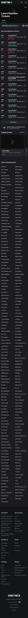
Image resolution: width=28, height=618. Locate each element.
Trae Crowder (4, 477)
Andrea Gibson (19, 175)
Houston (3, 550)
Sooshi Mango (4, 450)
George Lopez (18, 265)
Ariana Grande (18, 530)
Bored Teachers (5, 205)
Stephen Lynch (5, 456)
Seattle (3, 548)
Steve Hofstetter (5, 459)
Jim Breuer (3, 301)
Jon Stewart (4, 316)
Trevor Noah (18, 477)
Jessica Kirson (18, 298)
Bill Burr (3, 199)
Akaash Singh (18, 166)
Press (2, 572)
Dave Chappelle (19, 238)
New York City (5, 552)
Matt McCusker (5, 373)
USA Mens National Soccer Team (6, 524)
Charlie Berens (4, 214)
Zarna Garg (18, 498)
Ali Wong (17, 172)
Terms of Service (14, 607)
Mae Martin (18, 355)
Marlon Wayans (5, 367)
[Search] (22, 2)
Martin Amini (18, 367)
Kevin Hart (3, 334)
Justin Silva (4, 325)
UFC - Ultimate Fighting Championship (7, 534)
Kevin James (18, 334)
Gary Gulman (18, 262)
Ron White (17, 427)
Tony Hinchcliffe (19, 474)
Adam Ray (3, 166)
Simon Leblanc (18, 441)
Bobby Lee (18, 202)
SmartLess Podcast (6, 444)
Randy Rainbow (5, 415)
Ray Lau (17, 415)
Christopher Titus (5, 223)
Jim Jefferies (4, 304)
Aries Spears (18, 184)
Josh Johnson (4, 322)
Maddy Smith (4, 355)
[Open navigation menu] (26, 2)
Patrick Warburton (19, 400)
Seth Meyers (4, 438)
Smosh (17, 444)
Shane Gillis (18, 438)
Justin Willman (18, 325)
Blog (2, 567)
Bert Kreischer (18, 196)
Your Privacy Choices (13, 602)
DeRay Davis (18, 244)
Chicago (3, 555)
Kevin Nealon (18, 337)
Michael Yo (18, 379)
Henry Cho (3, 277)
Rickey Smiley (18, 418)
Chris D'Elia (18, 217)
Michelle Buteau (5, 382)
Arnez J (3, 187)
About (2, 565)
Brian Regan (18, 208)
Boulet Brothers (19, 205)
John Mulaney (4, 313)
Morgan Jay (4, 388)
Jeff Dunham (4, 292)
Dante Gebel (18, 235)
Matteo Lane (4, 376)
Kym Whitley (18, 340)
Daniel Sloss (18, 232)
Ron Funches (4, 427)
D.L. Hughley (4, 232)
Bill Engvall (17, 199)
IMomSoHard (18, 280)
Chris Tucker (18, 220)
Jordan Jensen (19, 316)
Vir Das (17, 483)
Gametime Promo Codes (5, 575)
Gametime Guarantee (20, 567)
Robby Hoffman (5, 424)
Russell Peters (18, 430)
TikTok (16, 543)
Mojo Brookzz (18, 385)
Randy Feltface (19, 412)
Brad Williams (4, 208)
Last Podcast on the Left (21, 343)
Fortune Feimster (5, 259)
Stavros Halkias (5, 453)
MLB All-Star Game (6, 518)
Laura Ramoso (4, 346)
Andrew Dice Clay (5, 178)
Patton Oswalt (4, 403)
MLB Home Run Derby (6, 521)
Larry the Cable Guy (6, 343)
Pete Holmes (4, 406)
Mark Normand (18, 364)
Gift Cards (3, 579)
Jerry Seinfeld (4, 298)
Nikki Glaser (4, 397)
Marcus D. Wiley (5, 361)
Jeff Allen (3, 289)
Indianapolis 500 (5, 527)
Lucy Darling (18, 352)
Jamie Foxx (4, 283)
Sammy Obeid (4, 436)
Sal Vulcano (18, 433)
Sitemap (14, 610)
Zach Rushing (4, 495)
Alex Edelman (4, 169)
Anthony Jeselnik (5, 181)
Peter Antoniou (19, 406)
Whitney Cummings (20, 489)
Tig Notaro (18, 468)
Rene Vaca (4, 418)
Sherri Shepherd (5, 441)
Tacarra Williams (5, 465)
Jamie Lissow (18, 283)
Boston (3, 557)
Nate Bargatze (18, 391)
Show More (14, 122)
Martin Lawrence (5, 370)
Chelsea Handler (5, 217)
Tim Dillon (17, 471)
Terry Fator (18, 465)
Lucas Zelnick (4, 352)
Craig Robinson (5, 229)
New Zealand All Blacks (5, 530)
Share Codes (18, 572)
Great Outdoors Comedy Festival (7, 271)
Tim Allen (3, 471)
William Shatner (19, 492)
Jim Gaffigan (18, 301)
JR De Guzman (18, 322)
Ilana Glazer (18, 277)
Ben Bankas (18, 193)
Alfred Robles (18, 169)
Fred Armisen (18, 259)
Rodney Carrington (20, 424)
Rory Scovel (4, 430)
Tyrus (16, 480)
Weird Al (3, 489)
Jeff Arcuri (17, 289)
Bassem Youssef (19, 190)
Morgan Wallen (19, 523)
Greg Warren (18, 271)
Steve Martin (18, 459)
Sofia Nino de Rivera (6, 447)
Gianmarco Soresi (5, 268)
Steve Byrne (18, 456)
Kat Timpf (17, 328)
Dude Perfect (18, 250)
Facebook (17, 550)
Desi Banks (18, 247)
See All (23, 132)
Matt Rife (17, 373)
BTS (16, 518)
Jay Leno (17, 286)
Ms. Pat (17, 388)
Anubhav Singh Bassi (6, 184)
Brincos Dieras (4, 211)
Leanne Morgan (19, 346)
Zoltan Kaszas (4, 501)
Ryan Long (3, 433)
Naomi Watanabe (5, 391)
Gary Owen (4, 265)
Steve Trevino (4, 462)
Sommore (17, 447)
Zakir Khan (3, 498)
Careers (3, 570)
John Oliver (18, 313)
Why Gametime (5, 584)
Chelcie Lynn (18, 214)
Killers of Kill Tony (5, 340)
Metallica (17, 528)
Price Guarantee (19, 570)
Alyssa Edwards (5, 175)
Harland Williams (5, 274)
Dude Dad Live (5, 250)
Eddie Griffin (4, 256)
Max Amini (17, 376)
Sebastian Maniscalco (20, 436)
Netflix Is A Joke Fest (20, 394)
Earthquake (18, 253)
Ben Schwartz (4, 196)
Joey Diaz (3, 310)
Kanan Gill (3, 328)
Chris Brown (18, 521)
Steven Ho (17, 462)
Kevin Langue (4, 337)
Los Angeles (4, 543)
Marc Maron (4, 358)
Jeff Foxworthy (5, 295)
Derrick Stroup (4, 247)
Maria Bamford (4, 364)
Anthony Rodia (18, 181)
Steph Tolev (18, 453)
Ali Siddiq (3, 172)
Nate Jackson (4, 394)
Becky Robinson (5, 193)
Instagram (17, 545)
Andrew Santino (19, 178)
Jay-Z (16, 516)
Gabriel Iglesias (5, 262)
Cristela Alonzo (19, 229)
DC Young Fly (4, 244)
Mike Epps (17, 382)
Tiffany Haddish (5, 468)
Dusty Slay (3, 253)
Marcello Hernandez (20, 358)
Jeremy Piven (18, 295)
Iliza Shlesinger (5, 280)
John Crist (17, 310)
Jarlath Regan (4, 286)
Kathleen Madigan (5, 331)
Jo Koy (17, 307)
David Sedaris (4, 241)
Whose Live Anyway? (6, 492)
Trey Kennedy (4, 480)
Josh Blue (17, 319)
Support (3, 581)
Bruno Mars (18, 526)
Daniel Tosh (4, 235)
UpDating (3, 483)
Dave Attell (3, 238)
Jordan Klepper (5, 319)
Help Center (18, 565)
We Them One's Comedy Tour (21, 486)
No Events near (10, 25)
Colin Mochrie (18, 223)
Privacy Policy (14, 604)
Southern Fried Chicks (20, 450)
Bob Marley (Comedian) (7, 202)
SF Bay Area (4, 545)
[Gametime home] (7, 2)
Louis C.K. (17, 349)
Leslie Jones (4, 349)
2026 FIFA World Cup (6, 516)
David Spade (18, 241)
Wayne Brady (4, 486)
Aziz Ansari (4, 190)
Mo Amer (3, 385)
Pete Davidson (18, 403)
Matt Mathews (18, 370)
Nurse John (4, 400)
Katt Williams (18, 331)
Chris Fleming (4, 220)
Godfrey (17, 268)
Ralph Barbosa (4, 412)
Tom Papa (3, 474)
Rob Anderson (4, 421)
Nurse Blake (18, 397)
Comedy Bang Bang (6, 226)
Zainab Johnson (19, 495)
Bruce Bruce (18, 211)
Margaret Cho (18, 361)
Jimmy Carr (18, 304)
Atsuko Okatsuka (19, 187)
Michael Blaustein (5, 379)
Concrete (17, 226)
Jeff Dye (17, 292)
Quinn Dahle (18, 409)
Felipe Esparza (18, 256)
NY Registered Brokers (20, 575)
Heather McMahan (19, 274)
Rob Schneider (19, 421)
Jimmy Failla (4, 307)
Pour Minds (4, 409)
